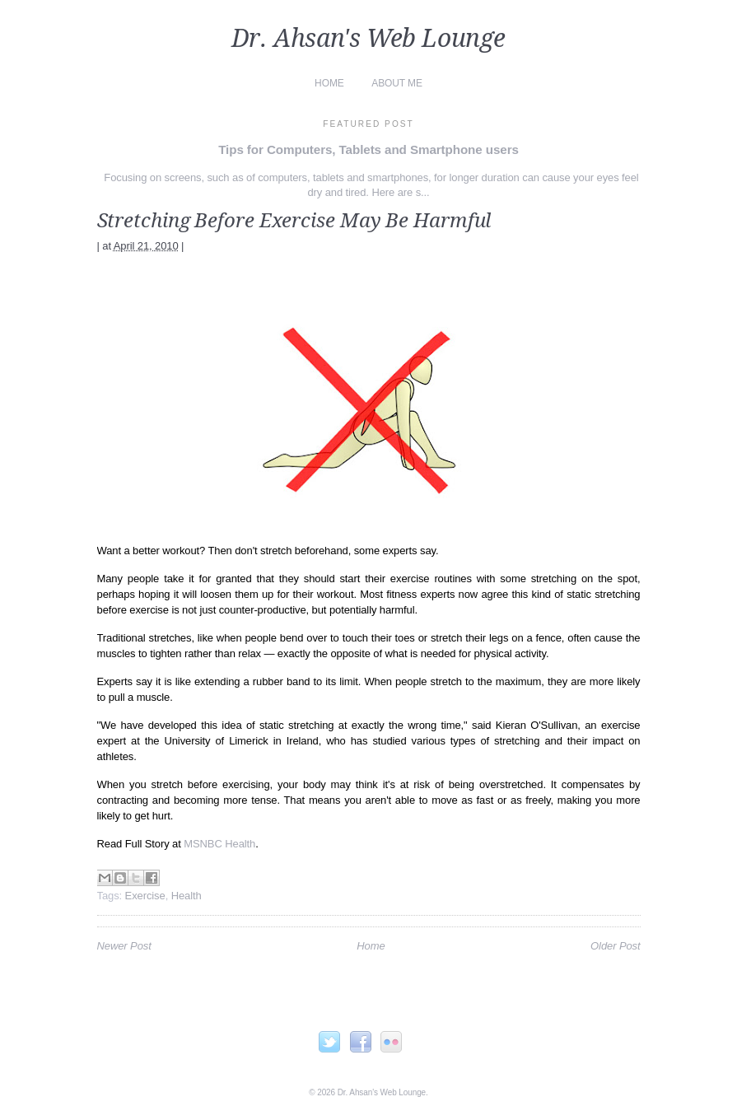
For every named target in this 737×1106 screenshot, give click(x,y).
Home (329, 83)
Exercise (145, 895)
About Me (396, 83)
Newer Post (124, 946)
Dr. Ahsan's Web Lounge (368, 38)
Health (186, 895)
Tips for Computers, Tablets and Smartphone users (368, 149)
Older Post (615, 946)
